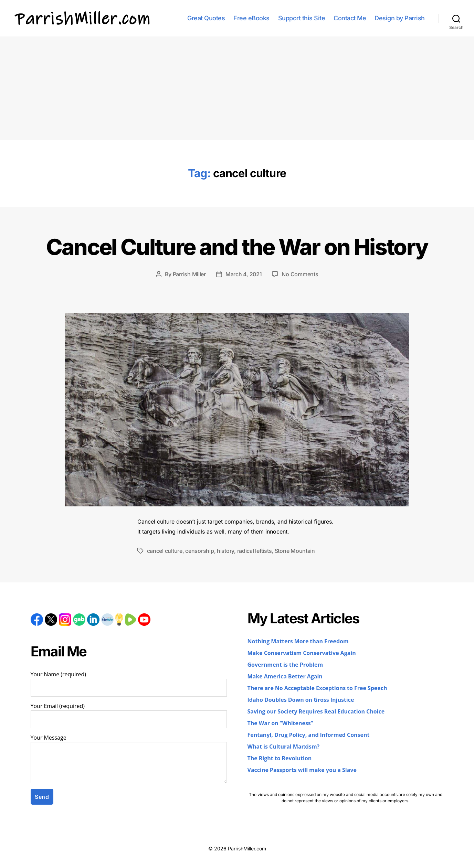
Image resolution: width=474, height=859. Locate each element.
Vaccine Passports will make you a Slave (302, 770)
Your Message (129, 758)
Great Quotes (206, 18)
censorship (199, 550)
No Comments (300, 274)
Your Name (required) (129, 684)
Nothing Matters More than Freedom (298, 641)
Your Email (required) (129, 715)
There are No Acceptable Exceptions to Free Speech (317, 688)
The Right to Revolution (279, 758)
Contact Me (350, 18)
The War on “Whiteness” (280, 723)
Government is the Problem (285, 665)
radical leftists (254, 550)
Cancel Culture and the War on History (237, 247)
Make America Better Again (285, 676)
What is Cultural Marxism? (283, 746)
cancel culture (164, 550)
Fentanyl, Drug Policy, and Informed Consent (308, 735)
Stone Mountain (295, 550)
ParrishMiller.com (247, 848)
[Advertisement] (237, 88)
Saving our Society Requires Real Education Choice (316, 711)
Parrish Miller (189, 274)
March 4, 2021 (243, 274)
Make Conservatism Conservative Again (301, 653)
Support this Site (301, 18)
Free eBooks (251, 18)
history (225, 550)
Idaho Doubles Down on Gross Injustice (300, 700)
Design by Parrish (400, 18)
